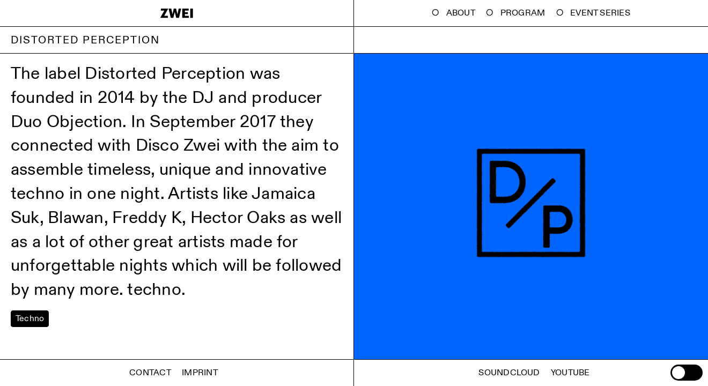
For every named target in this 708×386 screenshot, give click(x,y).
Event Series (600, 13)
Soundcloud (509, 372)
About (460, 13)
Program (522, 13)
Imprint (200, 372)
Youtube (570, 372)
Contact (150, 372)
